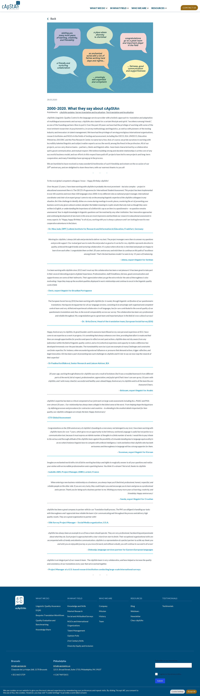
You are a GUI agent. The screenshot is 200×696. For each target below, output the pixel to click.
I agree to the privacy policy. (170, 674)
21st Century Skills (75, 641)
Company (103, 606)
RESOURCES (157, 8)
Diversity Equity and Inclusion (80, 646)
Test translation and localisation (120, 112)
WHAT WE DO (97, 8)
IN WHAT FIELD (118, 8)
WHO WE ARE (139, 8)
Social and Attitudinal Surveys (80, 616)
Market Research (75, 611)
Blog (133, 606)
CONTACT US (189, 7)
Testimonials (167, 606)
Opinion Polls (73, 635)
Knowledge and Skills (76, 606)
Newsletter (136, 616)
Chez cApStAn (137, 620)
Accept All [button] (191, 692)
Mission (102, 611)
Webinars (135, 611)
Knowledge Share (43, 629)
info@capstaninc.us (61, 666)
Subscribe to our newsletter (166, 660)
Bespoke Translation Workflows (50, 615)
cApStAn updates (67, 112)
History (102, 616)
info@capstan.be (18, 666)
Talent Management (76, 630)
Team (101, 621)
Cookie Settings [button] (177, 692)
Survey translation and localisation (90, 112)
